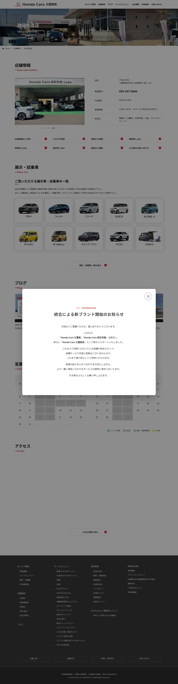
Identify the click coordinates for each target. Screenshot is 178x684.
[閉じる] (148, 296)
